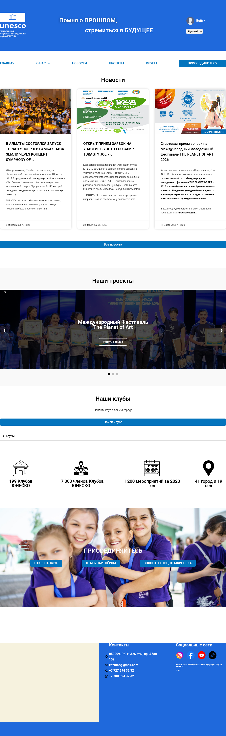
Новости (79, 63)
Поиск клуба (113, 422)
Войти (195, 21)
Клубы (151, 63)
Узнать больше (113, 341)
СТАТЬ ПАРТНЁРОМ (101, 563)
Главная (7, 63)
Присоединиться (202, 63)
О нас (43, 63)
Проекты (116, 63)
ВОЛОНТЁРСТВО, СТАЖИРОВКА (168, 563)
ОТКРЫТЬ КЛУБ (46, 563)
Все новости (113, 244)
